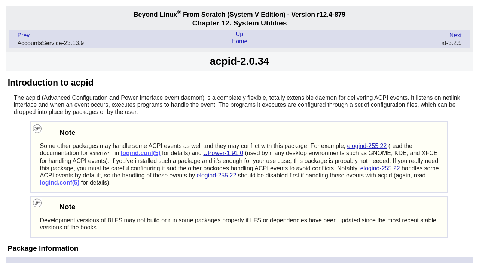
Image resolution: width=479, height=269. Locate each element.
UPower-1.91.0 (223, 153)
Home (240, 41)
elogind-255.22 (367, 146)
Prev (23, 35)
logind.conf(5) (141, 153)
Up (239, 34)
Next (455, 35)
